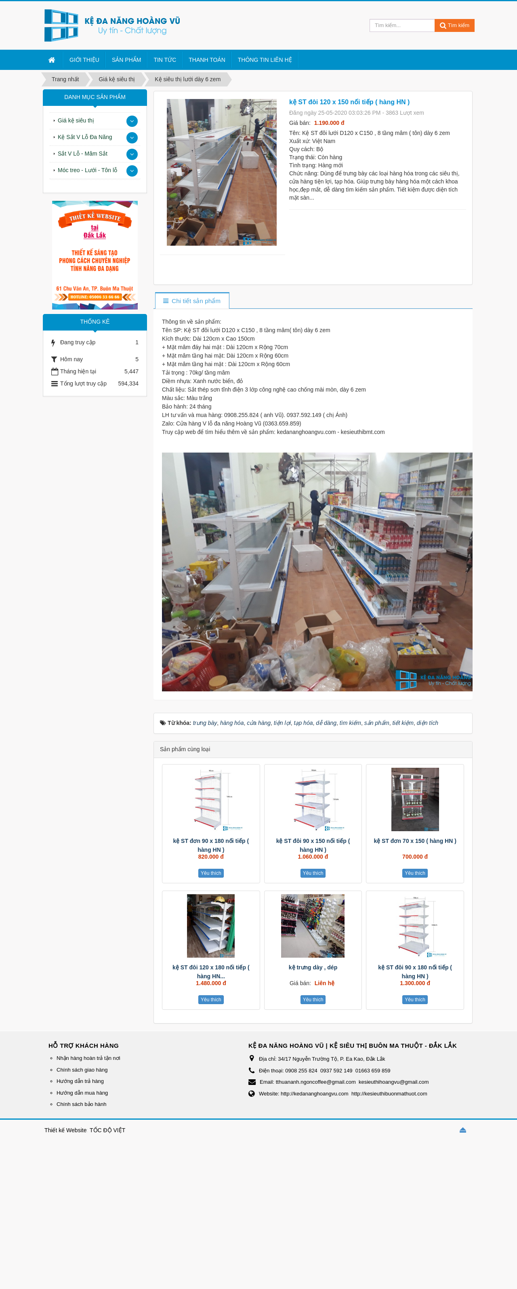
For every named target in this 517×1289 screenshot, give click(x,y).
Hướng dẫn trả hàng (80, 1081)
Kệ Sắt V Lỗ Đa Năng (85, 137)
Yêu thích (211, 873)
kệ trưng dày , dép (313, 967)
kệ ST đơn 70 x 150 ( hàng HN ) (415, 841)
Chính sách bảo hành (81, 1104)
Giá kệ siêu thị (76, 120)
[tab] (192, 301)
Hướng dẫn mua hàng (82, 1093)
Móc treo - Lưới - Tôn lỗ (87, 170)
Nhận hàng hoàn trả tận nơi (88, 1058)
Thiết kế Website (65, 1130)
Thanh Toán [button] (207, 60)
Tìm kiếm (454, 25)
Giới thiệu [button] (84, 60)
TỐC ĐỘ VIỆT (107, 1130)
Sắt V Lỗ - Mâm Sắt (82, 153)
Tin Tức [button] (164, 60)
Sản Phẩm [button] (126, 60)
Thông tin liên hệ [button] (265, 60)
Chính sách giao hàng (82, 1070)
